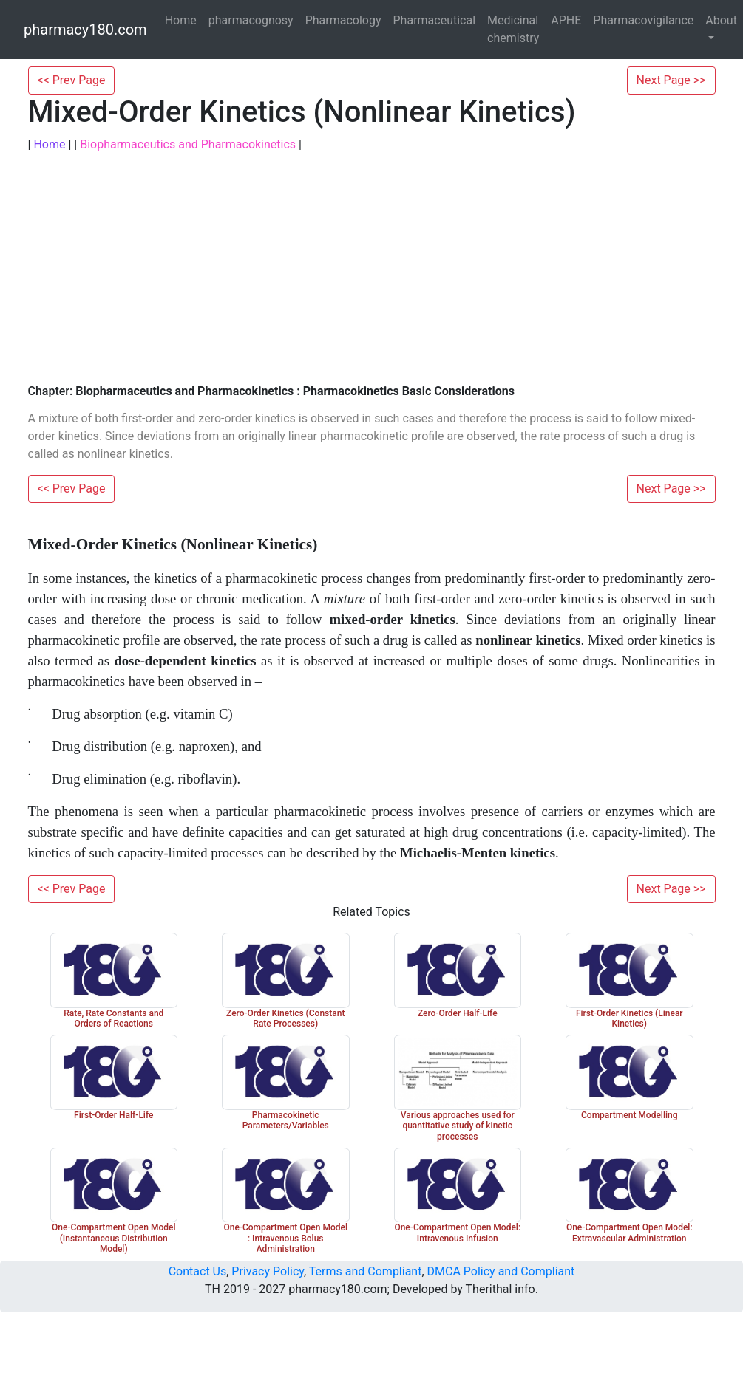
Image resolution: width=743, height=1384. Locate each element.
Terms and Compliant (365, 1271)
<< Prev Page (72, 80)
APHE (566, 20)
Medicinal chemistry (513, 29)
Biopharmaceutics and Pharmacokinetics (188, 144)
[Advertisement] (372, 268)
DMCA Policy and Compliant (501, 1271)
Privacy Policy (267, 1271)
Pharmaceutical (434, 20)
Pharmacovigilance (643, 20)
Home (181, 20)
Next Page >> (671, 80)
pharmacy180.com (85, 29)
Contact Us (198, 1271)
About (721, 20)
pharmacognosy (251, 20)
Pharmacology (343, 20)
